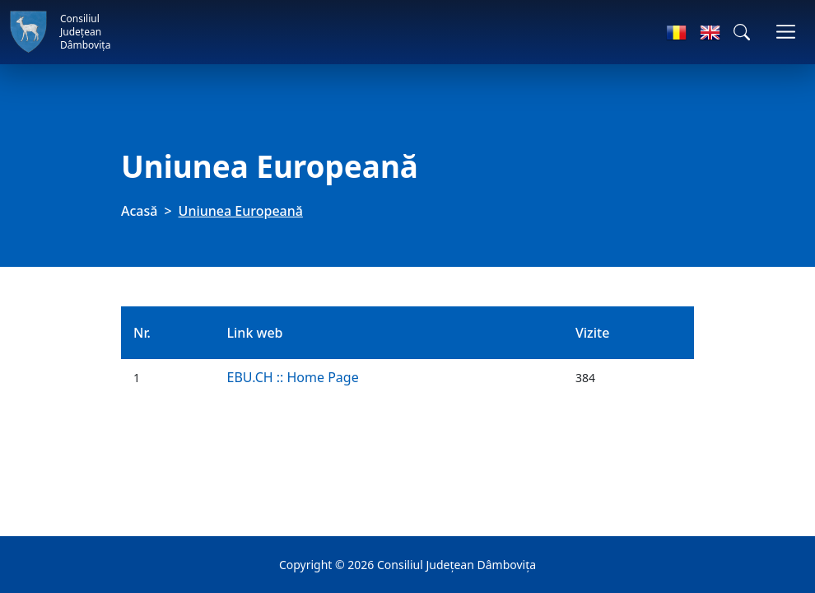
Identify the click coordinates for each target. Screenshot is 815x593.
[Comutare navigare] (785, 31)
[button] (742, 32)
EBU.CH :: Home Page (292, 377)
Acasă (139, 211)
